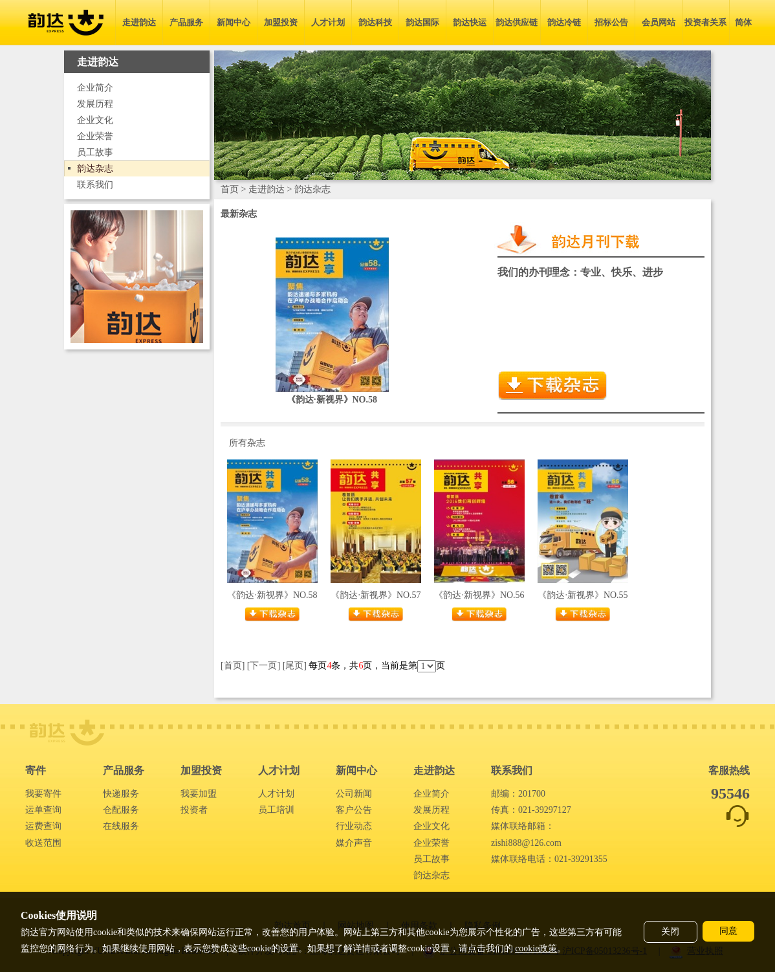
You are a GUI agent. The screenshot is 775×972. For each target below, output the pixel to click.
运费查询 (43, 826)
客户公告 (354, 810)
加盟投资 (281, 22)
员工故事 (95, 152)
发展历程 (95, 104)
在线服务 (121, 826)
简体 (743, 22)
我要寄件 (43, 794)
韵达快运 (469, 22)
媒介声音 (354, 843)
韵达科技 (375, 22)
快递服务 (121, 794)
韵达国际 (422, 22)
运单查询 (43, 810)
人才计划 (328, 22)
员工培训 (276, 810)
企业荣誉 (95, 136)
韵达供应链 (517, 22)
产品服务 (186, 22)
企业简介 (95, 88)
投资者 (194, 810)
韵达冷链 (564, 22)
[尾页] (295, 665)
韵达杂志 (95, 168)
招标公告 (611, 22)
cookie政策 (536, 948)
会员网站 (658, 22)
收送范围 (43, 843)
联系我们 (95, 185)
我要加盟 (198, 794)
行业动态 (354, 826)
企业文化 (95, 120)
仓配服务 (121, 810)
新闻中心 (233, 22)
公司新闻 (354, 794)
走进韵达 (139, 22)
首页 (230, 189)
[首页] (233, 665)
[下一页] (263, 665)
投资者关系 (705, 22)
